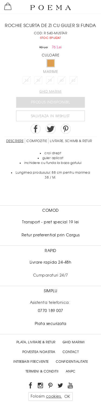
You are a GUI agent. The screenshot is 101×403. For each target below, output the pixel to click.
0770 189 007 (50, 310)
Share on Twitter (50, 129)
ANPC (71, 371)
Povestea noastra (38, 352)
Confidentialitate (72, 362)
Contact (70, 352)
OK (67, 396)
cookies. (54, 396)
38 (50, 80)
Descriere (15, 141)
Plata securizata (51, 323)
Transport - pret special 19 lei (50, 222)
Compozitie (36, 141)
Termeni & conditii (42, 371)
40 (62, 80)
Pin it (66, 129)
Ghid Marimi (73, 342)
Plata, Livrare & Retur (35, 342)
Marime (50, 72)
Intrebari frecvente (31, 362)
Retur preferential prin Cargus (51, 235)
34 (27, 80)
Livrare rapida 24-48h (51, 262)
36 (38, 80)
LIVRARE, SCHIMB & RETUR (71, 141)
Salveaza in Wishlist (50, 116)
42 (73, 80)
